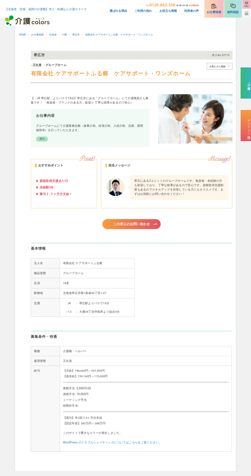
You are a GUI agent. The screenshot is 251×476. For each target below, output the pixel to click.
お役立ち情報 (168, 10)
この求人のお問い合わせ (131, 224)
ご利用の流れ (143, 10)
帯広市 (76, 34)
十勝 (64, 34)
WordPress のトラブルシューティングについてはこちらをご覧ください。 (112, 443)
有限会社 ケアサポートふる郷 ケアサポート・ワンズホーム (119, 34)
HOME (22, 34)
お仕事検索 (214, 12)
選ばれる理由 (118, 10)
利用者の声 (191, 10)
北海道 (53, 34)
